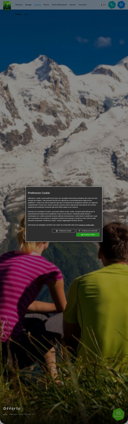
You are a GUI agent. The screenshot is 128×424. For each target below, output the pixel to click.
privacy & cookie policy (86, 225)
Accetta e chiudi (88, 235)
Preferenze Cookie (63, 231)
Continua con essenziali (87, 231)
